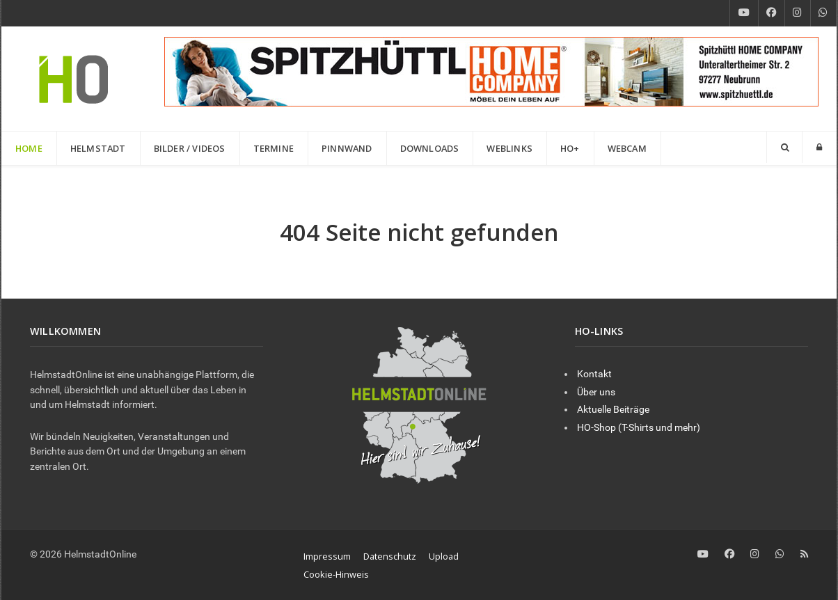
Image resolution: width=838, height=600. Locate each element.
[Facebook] (771, 13)
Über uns (596, 392)
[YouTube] (744, 13)
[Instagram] (797, 13)
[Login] (819, 147)
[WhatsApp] (823, 13)
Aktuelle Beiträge (613, 410)
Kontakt (594, 374)
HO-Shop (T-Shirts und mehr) (638, 428)
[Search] (784, 147)
